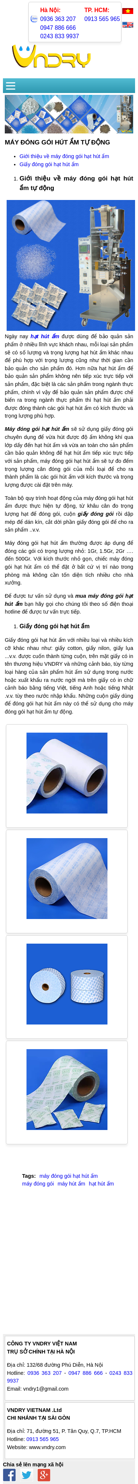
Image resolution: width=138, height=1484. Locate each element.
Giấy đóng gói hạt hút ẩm (49, 164)
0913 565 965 (102, 19)
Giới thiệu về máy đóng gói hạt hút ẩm (64, 156)
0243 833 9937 (59, 36)
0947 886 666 (58, 28)
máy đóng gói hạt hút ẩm (68, 1176)
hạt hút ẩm (101, 1184)
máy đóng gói (38, 1184)
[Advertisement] (69, 1265)
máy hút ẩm (71, 1184)
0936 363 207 (58, 19)
